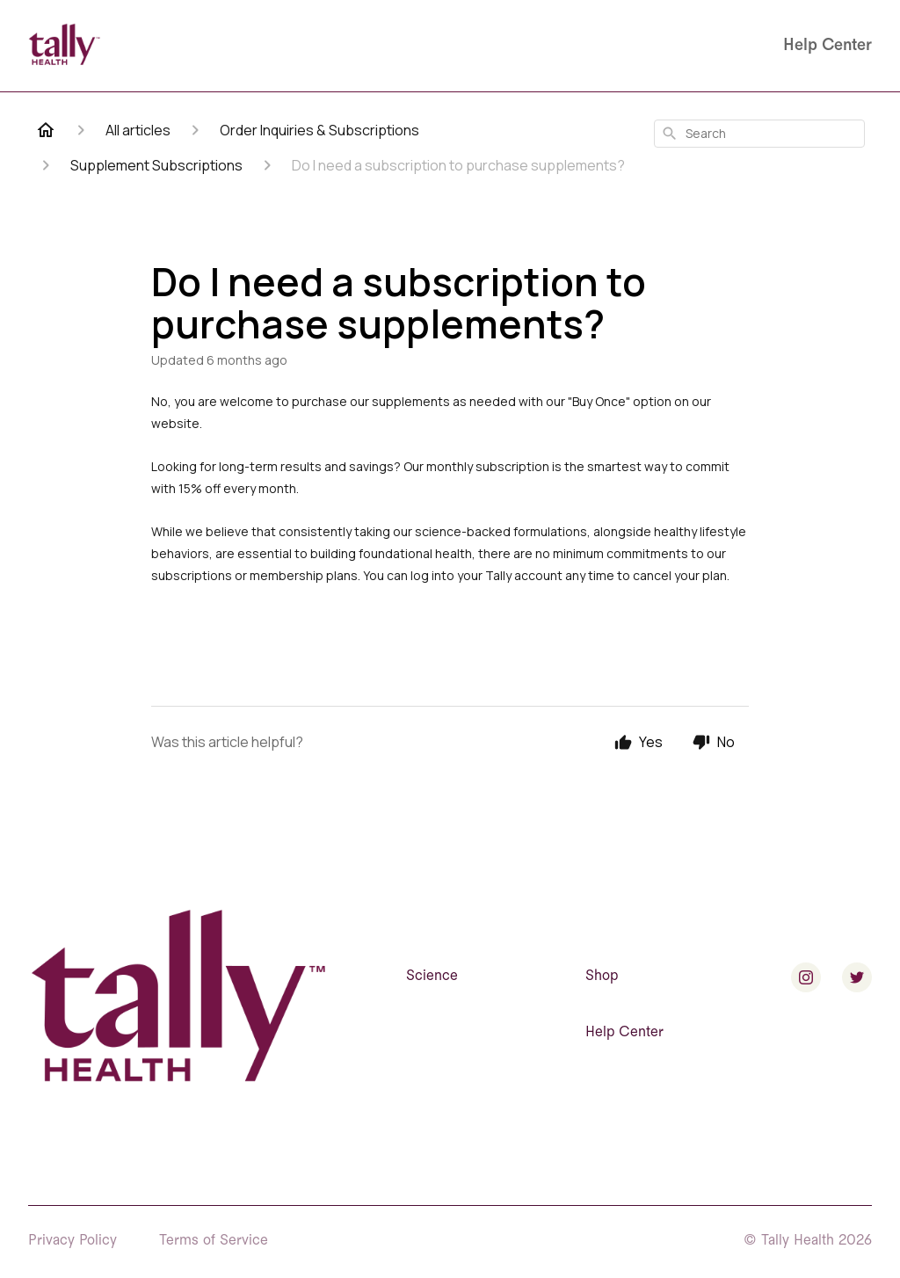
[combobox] (759, 134)
